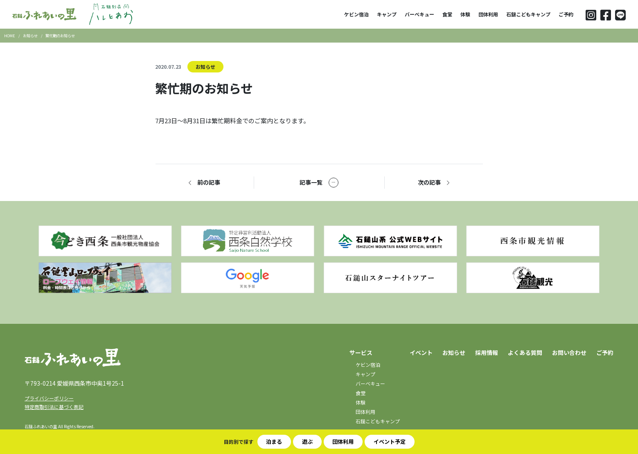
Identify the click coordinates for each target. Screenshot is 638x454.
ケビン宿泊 (356, 14)
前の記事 (205, 182)
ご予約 (566, 14)
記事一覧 (319, 182)
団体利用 (488, 14)
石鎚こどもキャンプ (528, 14)
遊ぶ (307, 441)
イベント (421, 352)
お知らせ (205, 66)
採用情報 (486, 352)
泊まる (274, 441)
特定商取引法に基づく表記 (54, 406)
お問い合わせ (569, 352)
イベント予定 (390, 441)
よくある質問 (525, 352)
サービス (360, 352)
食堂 (447, 14)
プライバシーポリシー (49, 398)
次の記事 (434, 182)
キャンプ (387, 14)
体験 (465, 14)
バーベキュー (419, 14)
